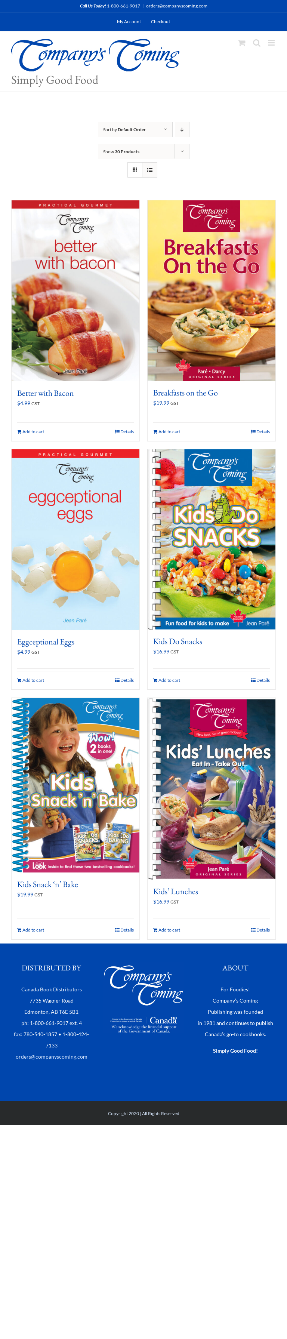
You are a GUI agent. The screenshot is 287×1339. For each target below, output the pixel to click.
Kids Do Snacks (177, 641)
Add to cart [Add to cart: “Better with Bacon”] (33, 431)
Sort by (124, 129)
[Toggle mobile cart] (242, 43)
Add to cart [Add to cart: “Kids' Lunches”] (169, 930)
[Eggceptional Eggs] (75, 539)
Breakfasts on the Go (185, 392)
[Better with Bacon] (75, 290)
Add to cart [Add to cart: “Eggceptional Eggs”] (33, 680)
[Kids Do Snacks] (211, 539)
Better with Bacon (45, 393)
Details (127, 431)
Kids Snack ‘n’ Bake (47, 884)
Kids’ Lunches (175, 891)
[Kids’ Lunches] (211, 789)
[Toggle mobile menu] (272, 43)
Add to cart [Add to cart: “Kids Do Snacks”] (169, 680)
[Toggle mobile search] (256, 43)
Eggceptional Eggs (45, 641)
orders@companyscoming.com (176, 6)
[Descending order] (182, 129)
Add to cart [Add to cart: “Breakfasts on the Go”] (169, 431)
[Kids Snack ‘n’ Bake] (75, 785)
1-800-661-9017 (123, 6)
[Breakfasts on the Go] (211, 290)
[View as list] (149, 170)
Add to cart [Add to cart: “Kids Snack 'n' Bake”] (33, 930)
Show (121, 151)
